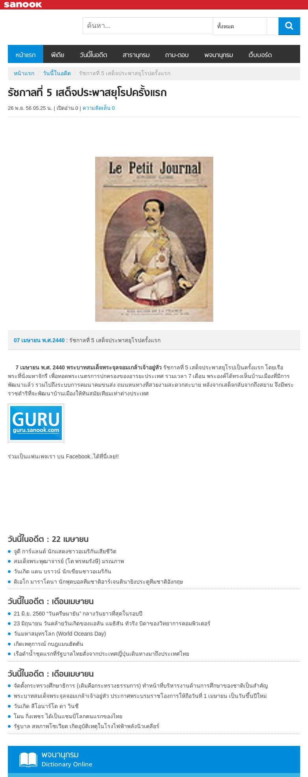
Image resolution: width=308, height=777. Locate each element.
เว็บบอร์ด (260, 55)
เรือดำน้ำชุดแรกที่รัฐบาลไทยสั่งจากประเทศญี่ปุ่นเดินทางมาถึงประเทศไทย (101, 654)
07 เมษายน (28, 340)
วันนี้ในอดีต (93, 55)
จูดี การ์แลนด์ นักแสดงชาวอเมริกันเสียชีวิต (65, 551)
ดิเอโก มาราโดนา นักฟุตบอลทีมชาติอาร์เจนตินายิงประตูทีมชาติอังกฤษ (98, 582)
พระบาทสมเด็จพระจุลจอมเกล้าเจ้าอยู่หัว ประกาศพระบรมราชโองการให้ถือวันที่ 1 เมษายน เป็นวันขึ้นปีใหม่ (140, 696)
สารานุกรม (136, 55)
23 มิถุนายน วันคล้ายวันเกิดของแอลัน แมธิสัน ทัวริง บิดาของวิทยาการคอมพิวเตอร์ (112, 623)
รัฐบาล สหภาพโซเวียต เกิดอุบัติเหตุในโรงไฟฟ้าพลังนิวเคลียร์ (86, 726)
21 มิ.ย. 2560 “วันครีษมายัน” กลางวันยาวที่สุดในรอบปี (78, 613)
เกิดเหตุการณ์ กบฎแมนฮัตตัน (48, 644)
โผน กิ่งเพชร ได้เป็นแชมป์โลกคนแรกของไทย (68, 716)
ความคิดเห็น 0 (99, 108)
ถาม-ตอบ (177, 55)
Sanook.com (23, 5)
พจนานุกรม (219, 55)
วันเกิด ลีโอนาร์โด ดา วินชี (46, 706)
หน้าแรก (25, 55)
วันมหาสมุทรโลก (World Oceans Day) (60, 634)
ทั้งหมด (225, 26)
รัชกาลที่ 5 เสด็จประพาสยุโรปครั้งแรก (49, 27)
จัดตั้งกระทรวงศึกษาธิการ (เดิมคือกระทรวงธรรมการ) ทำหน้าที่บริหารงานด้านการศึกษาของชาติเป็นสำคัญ (141, 685)
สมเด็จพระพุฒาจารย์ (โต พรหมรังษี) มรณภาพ (69, 561)
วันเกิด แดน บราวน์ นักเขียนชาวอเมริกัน (62, 571)
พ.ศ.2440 (53, 340)
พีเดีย (57, 55)
